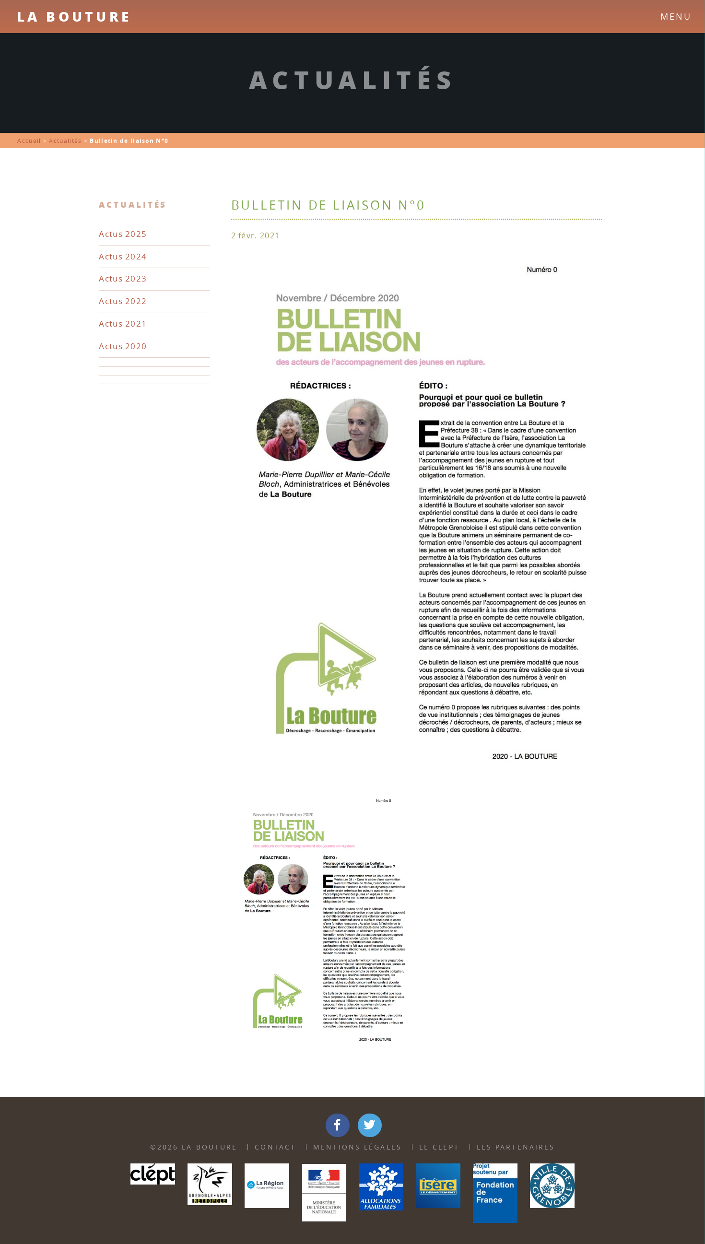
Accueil (29, 141)
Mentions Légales (357, 1146)
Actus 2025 (123, 233)
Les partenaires (516, 1146)
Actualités (65, 141)
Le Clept (439, 1146)
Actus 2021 (123, 323)
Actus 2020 (123, 346)
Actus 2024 (123, 256)
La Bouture (74, 16)
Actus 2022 (123, 300)
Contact (275, 1146)
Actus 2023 (123, 278)
